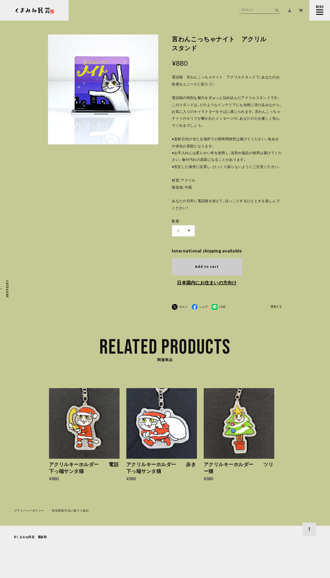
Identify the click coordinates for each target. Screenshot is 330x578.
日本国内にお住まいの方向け (207, 282)
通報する (276, 306)
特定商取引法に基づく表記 (70, 512)
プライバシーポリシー (29, 512)
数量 (175, 221)
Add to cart (207, 266)
